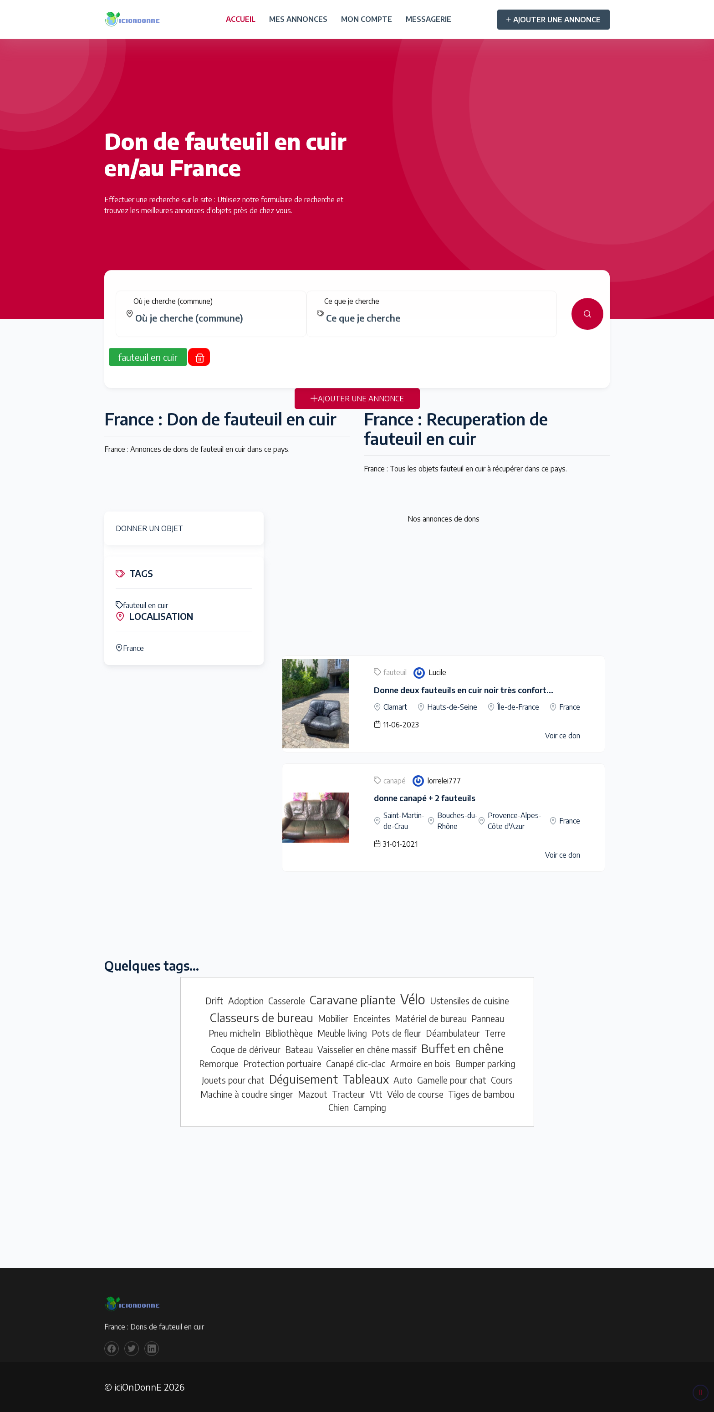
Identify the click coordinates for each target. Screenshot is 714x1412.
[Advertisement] (443, 591)
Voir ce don (562, 735)
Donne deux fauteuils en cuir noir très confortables (470, 690)
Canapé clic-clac (356, 1063)
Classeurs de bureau (261, 1017)
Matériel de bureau (431, 1018)
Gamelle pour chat (451, 1079)
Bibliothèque (289, 1033)
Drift (214, 1000)
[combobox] (214, 327)
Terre (494, 1033)
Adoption (246, 1000)
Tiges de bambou (481, 1094)
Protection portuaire (282, 1063)
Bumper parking (485, 1063)
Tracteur (348, 1094)
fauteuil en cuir (142, 605)
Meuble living (342, 1033)
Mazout (312, 1094)
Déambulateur (453, 1033)
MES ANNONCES (298, 19)
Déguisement (303, 1079)
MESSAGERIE (428, 19)
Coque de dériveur (245, 1049)
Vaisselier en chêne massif (367, 1049)
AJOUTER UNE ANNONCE (553, 19)
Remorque (219, 1063)
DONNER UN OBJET (149, 528)
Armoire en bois (420, 1063)
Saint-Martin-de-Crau (403, 821)
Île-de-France (518, 706)
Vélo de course (415, 1094)
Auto (403, 1079)
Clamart (395, 706)
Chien (338, 1107)
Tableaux (365, 1079)
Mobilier (333, 1018)
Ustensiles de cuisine (469, 1000)
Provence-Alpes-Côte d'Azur (514, 821)
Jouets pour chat (233, 1079)
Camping (369, 1107)
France (130, 648)
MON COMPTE (366, 19)
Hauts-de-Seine (452, 706)
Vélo (412, 999)
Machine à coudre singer (246, 1094)
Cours (502, 1079)
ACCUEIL (240, 19)
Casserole (286, 1000)
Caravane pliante (353, 999)
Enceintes (371, 1018)
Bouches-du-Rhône (457, 821)
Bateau (299, 1049)
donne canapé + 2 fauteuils (424, 798)
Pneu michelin (234, 1033)
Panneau (487, 1018)
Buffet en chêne (462, 1048)
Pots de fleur (396, 1033)
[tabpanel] (357, 323)
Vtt (376, 1094)
